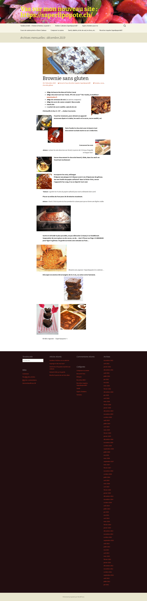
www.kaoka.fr (52, 97)
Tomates (79, 395)
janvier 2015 (107, 493)
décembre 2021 (108, 370)
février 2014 (107, 525)
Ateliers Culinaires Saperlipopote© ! (66, 26)
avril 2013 (106, 553)
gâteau (51, 85)
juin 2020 (106, 395)
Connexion (25, 374)
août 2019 (107, 420)
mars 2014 (107, 521)
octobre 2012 (108, 572)
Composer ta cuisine (57, 30)
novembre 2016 (108, 471)
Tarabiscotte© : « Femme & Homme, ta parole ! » (35, 26)
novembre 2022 (108, 360)
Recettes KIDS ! (81, 380)
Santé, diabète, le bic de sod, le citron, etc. (81, 30)
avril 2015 (106, 487)
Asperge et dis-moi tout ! (57, 363)
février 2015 (107, 490)
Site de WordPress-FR (29, 383)
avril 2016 (106, 480)
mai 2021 (106, 382)
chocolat (45, 85)
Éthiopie (79, 377)
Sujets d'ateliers (82, 391)
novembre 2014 (108, 499)
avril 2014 (106, 518)
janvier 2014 (107, 528)
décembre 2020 (108, 392)
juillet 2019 (107, 423)
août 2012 (107, 578)
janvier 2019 (107, 436)
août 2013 (107, 543)
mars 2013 (107, 556)
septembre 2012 (109, 575)
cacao (102, 83)
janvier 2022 (107, 367)
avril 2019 (106, 427)
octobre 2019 (108, 417)
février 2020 (107, 405)
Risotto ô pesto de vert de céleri (60, 375)
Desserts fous (63, 83)
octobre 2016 (108, 474)
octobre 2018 (108, 446)
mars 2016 (107, 483)
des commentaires (29, 380)
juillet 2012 (107, 581)
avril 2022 (106, 363)
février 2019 (107, 433)
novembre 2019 (108, 414)
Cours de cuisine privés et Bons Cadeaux (33, 30)
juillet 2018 (107, 452)
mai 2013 (106, 550)
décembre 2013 (108, 531)
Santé (78, 388)
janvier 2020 (107, 408)
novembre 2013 (108, 534)
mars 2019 (107, 430)
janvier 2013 (107, 562)
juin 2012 (106, 585)
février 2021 (107, 389)
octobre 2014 (108, 502)
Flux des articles (28, 377)
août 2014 (107, 506)
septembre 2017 (109, 461)
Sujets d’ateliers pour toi (90, 26)
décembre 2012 (108, 566)
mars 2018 (107, 458)
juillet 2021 (107, 376)
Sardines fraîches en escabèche (59, 360)
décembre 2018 (108, 439)
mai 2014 (106, 515)
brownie (97, 83)
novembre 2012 (108, 569)
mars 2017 (107, 465)
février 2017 (107, 468)
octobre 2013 (108, 537)
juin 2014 (106, 512)
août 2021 (107, 373)
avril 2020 (106, 398)
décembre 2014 (108, 496)
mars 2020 (107, 401)
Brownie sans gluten (66, 78)
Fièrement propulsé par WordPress (73, 597)
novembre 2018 (108, 442)
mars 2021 (107, 386)
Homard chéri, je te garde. (57, 372)
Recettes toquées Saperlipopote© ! (111, 30)
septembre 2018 (109, 449)
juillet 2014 (107, 509)
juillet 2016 (107, 477)
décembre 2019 (108, 411)
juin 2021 (106, 379)
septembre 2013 (109, 540)
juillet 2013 (107, 547)
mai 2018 (106, 455)
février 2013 (107, 559)
